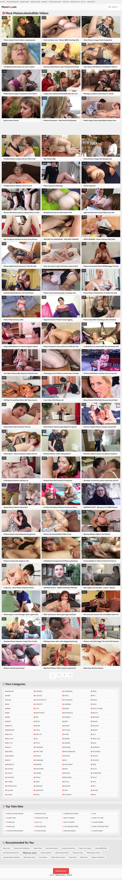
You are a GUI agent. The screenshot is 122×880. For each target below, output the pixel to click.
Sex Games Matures (52, 850)
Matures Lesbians (46, 854)
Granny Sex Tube (35, 1)
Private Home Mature (13, 1)
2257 (52, 877)
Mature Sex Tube (74, 1)
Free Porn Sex (91, 1)
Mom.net (12, 7)
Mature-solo (30, 854)
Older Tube (65, 1)
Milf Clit (83, 1)
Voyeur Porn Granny (55, 1)
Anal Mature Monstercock (11, 854)
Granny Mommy (24, 1)
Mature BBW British (101, 850)
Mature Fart (6, 850)
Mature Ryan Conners (93, 854)
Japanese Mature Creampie (11, 859)
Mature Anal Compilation (22, 850)
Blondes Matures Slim (68, 850)
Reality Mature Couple (58, 859)
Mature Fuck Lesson (85, 850)
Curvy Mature (43, 859)
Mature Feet (72, 859)
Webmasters (60, 877)
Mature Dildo (38, 850)
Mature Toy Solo (78, 854)
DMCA (69, 877)
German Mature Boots (62, 854)
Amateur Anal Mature (98, 859)
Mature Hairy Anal (29, 859)
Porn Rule (44, 1)
